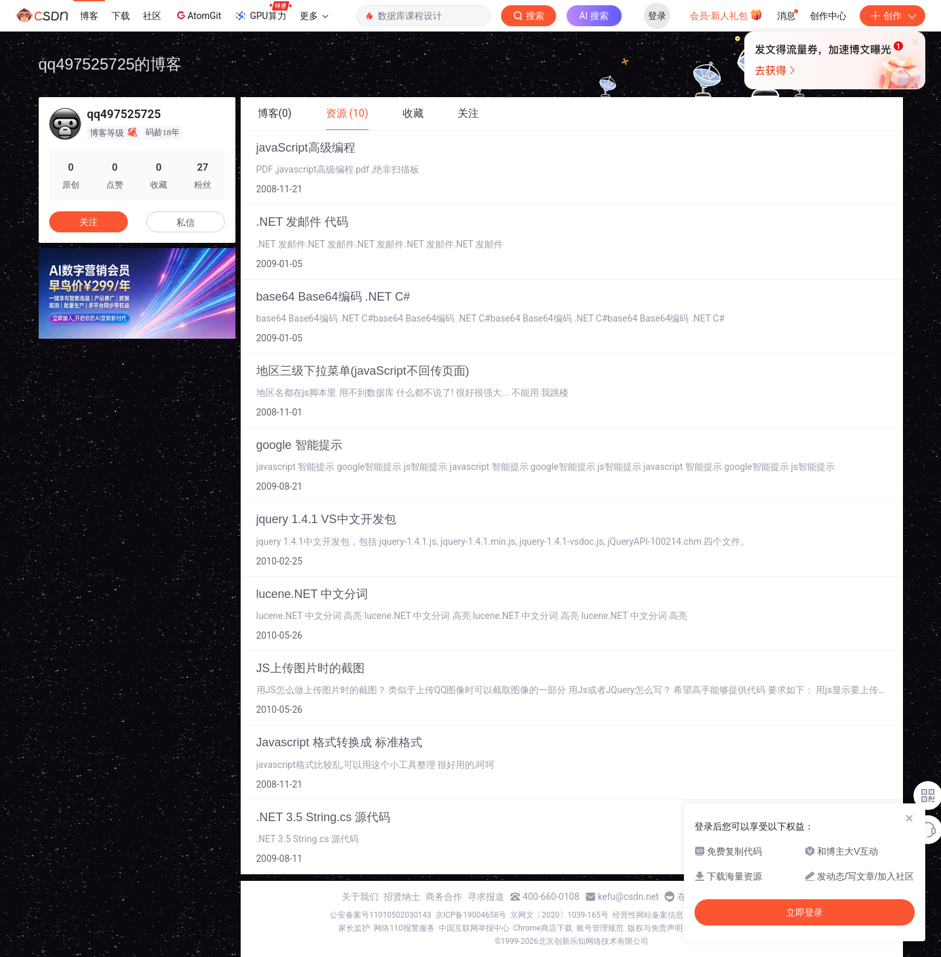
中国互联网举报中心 (474, 928)
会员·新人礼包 (726, 14)
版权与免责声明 (655, 928)
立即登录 (804, 912)
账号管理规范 (600, 928)
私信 (185, 222)
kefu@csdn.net (628, 896)
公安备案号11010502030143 (380, 915)
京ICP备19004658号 (471, 915)
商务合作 (444, 896)
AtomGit (197, 15)
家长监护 (354, 928)
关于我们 (360, 896)
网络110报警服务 (404, 928)
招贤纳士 (402, 896)
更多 (314, 16)
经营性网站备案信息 (647, 915)
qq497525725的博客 (110, 64)
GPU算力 (262, 11)
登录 (657, 16)
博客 (89, 16)
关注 (88, 222)
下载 (120, 16)
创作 (892, 16)
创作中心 (828, 16)
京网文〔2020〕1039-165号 (559, 915)
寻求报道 (486, 896)
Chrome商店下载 (542, 928)
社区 (152, 16)
